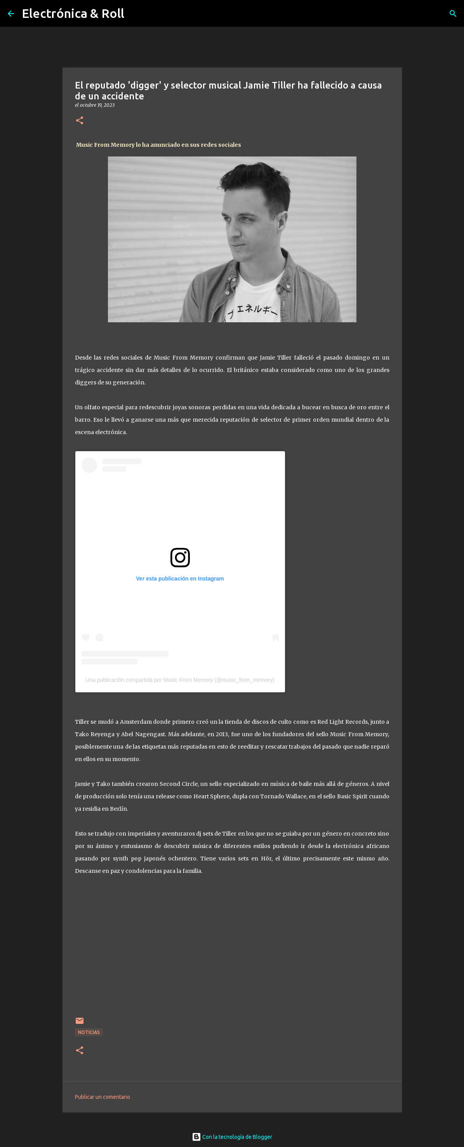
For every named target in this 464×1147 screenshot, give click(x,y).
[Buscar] (453, 13)
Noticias (89, 1032)
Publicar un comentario (102, 1097)
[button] (79, 121)
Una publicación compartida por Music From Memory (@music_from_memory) (179, 680)
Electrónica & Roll (73, 13)
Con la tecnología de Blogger (232, 1137)
